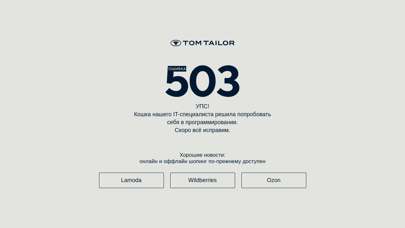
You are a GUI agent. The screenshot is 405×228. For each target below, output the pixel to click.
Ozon (273, 180)
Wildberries (202, 180)
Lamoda (131, 180)
